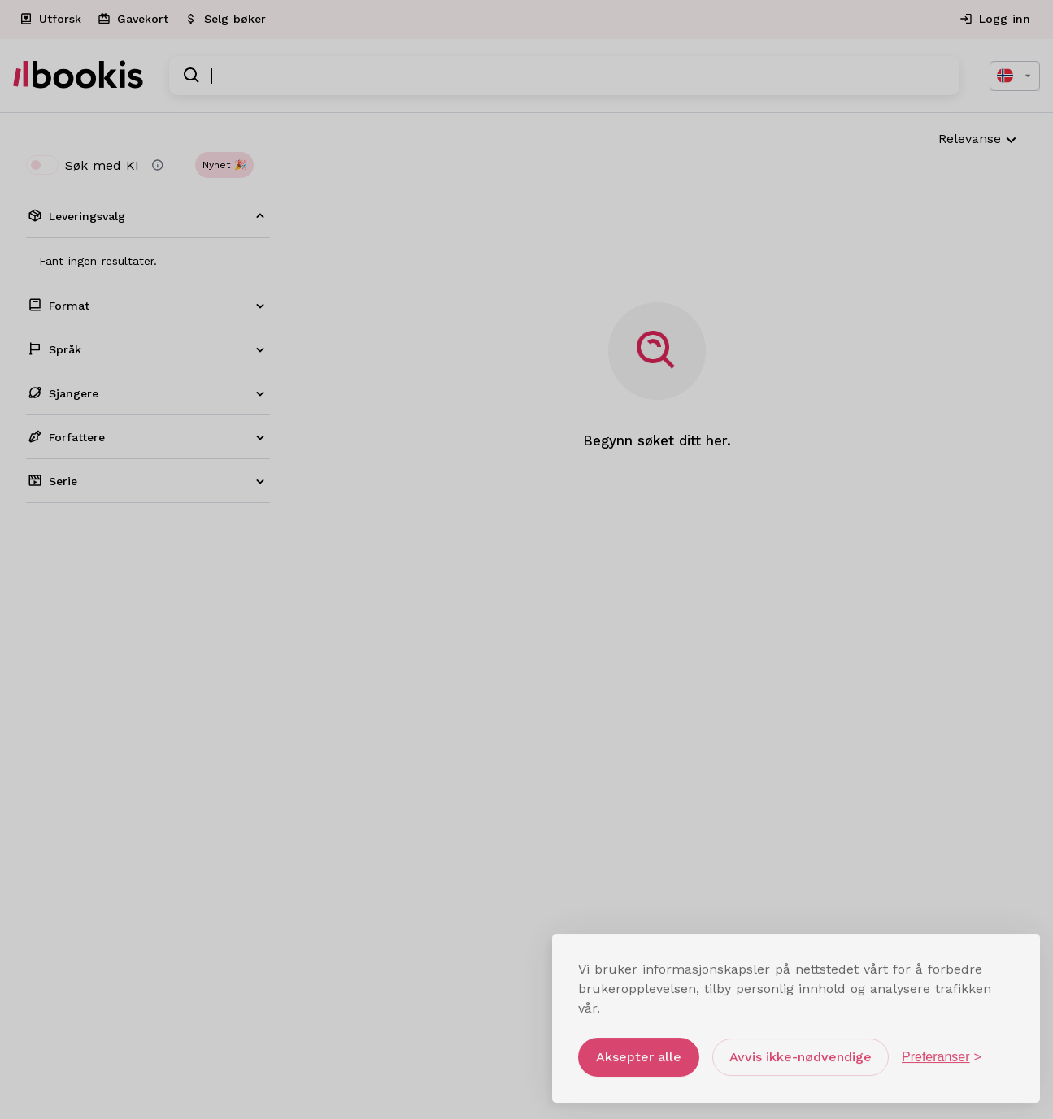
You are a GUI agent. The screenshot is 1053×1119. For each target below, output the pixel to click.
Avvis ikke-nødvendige (800, 1051)
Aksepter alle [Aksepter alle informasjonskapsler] (638, 1051)
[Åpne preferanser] (941, 1051)
